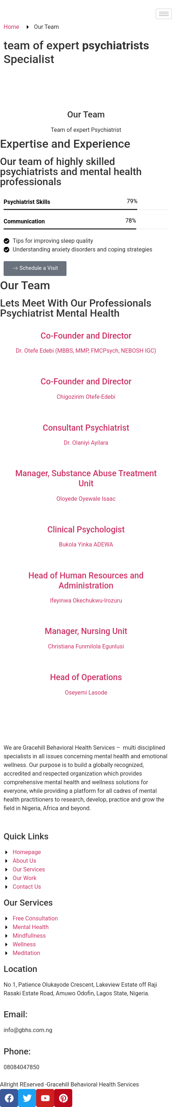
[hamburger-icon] (164, 14)
